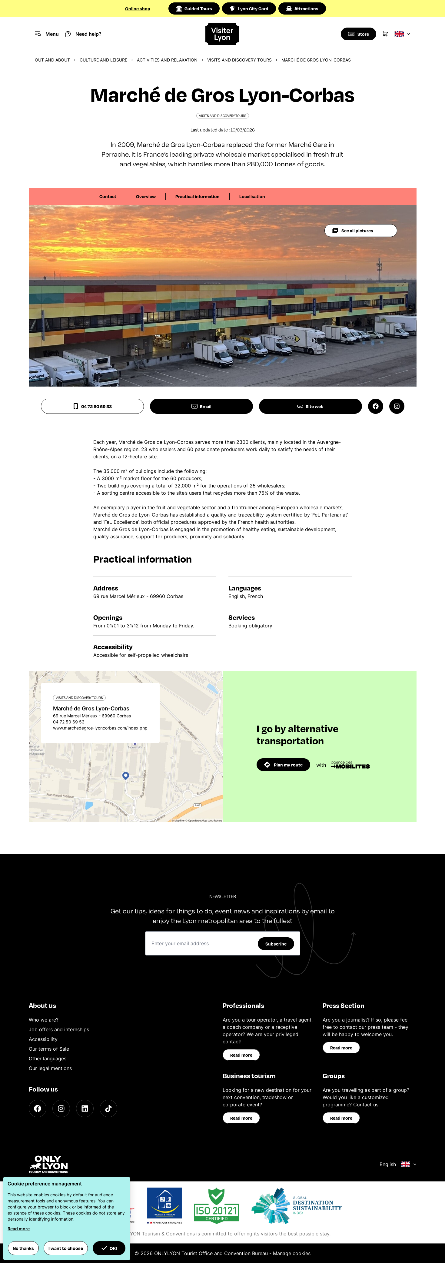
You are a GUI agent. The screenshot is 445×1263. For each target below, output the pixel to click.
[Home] (222, 34)
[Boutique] (358, 34)
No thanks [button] (23, 1248)
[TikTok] (108, 1108)
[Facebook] (37, 1108)
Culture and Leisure (103, 59)
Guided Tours (194, 8)
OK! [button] (109, 1248)
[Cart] (385, 34)
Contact (107, 196)
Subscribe (276, 944)
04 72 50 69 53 (92, 406)
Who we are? (43, 1020)
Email (201, 406)
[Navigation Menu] (47, 34)
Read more (241, 1055)
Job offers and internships (59, 1029)
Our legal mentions (50, 1068)
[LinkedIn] (85, 1108)
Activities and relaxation (167, 59)
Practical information (197, 196)
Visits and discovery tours (239, 59)
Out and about (52, 59)
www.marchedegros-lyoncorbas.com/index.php (100, 727)
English (398, 1164)
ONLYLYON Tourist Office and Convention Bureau (211, 1253)
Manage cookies (292, 1253)
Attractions (302, 8)
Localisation (252, 196)
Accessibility (43, 1039)
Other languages (47, 1058)
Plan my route (283, 765)
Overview (146, 196)
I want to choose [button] (65, 1248)
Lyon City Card (249, 8)
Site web (310, 406)
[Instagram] (61, 1108)
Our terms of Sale (49, 1049)
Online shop (137, 8)
